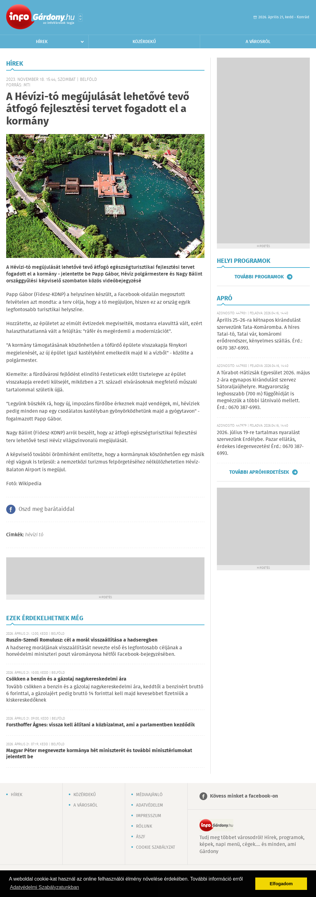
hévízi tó (34, 535)
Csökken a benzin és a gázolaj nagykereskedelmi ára (66, 679)
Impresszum (148, 815)
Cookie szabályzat (155, 847)
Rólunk (144, 826)
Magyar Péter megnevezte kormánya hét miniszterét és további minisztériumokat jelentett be (99, 754)
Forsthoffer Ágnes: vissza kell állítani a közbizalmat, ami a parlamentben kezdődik (100, 725)
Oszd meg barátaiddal (46, 509)
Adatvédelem (149, 805)
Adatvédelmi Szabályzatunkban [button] (44, 887)
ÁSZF (140, 837)
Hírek (42, 41)
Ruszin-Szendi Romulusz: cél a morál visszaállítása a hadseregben (81, 640)
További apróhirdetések (259, 472)
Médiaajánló (149, 794)
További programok (259, 277)
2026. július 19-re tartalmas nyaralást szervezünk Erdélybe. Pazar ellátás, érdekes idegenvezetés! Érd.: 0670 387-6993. (260, 443)
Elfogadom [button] (281, 883)
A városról (258, 41)
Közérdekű (144, 41)
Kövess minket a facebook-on (244, 796)
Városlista (80, 18)
